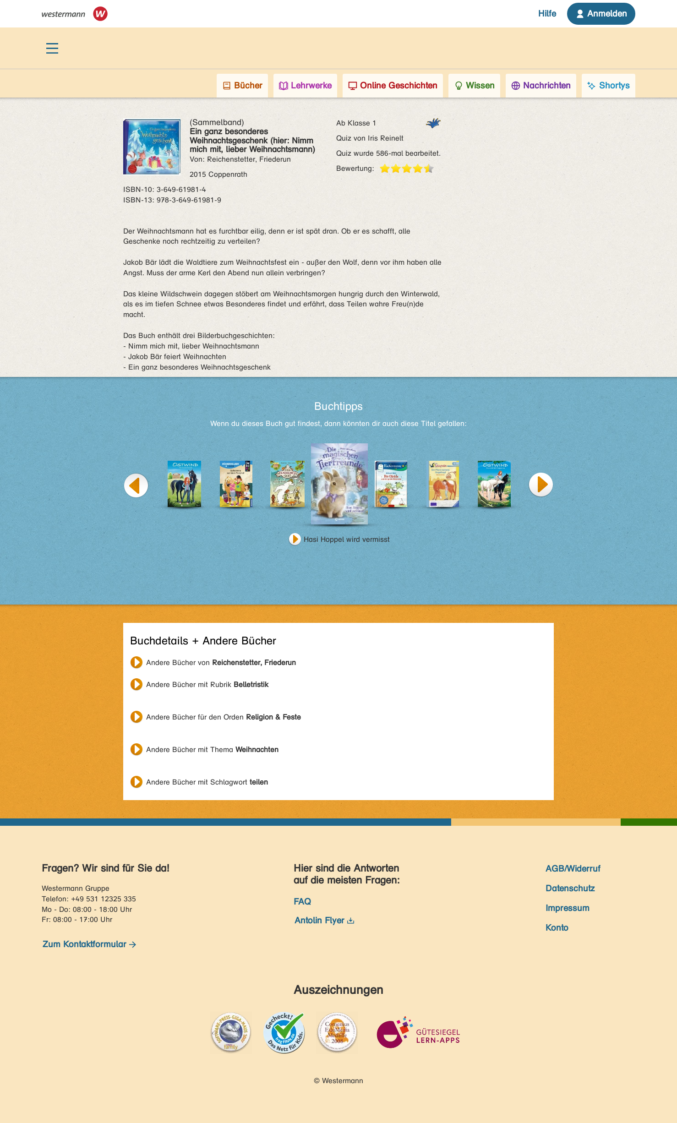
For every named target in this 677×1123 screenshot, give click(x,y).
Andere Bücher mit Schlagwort (207, 782)
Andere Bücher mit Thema (212, 749)
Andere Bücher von (221, 662)
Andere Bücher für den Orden (223, 717)
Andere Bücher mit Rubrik (207, 684)
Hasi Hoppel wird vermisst (347, 539)
